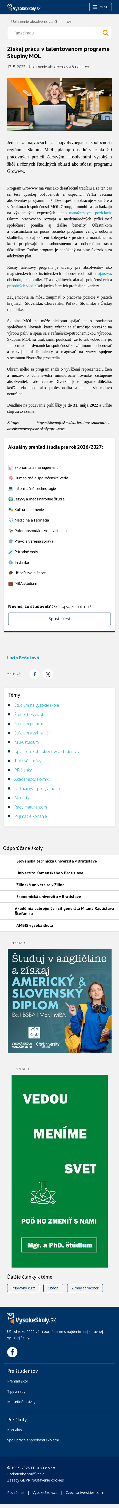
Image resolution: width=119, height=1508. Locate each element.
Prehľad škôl (17, 1381)
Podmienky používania (26, 1473)
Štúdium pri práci (29, 723)
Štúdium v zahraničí (31, 733)
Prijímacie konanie (30, 816)
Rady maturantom (30, 807)
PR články (23, 770)
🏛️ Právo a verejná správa (30, 541)
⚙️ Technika (18, 562)
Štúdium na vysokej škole (36, 705)
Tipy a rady (16, 1391)
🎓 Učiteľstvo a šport (27, 572)
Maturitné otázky (21, 1401)
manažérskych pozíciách (90, 213)
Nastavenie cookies (47, 1480)
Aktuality (21, 798)
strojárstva (102, 273)
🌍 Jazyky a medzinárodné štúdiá (36, 498)
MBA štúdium (26, 742)
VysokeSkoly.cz (45, 1492)
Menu (100, 7)
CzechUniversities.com (84, 1492)
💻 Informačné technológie (32, 488)
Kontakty (14, 1429)
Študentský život (28, 714)
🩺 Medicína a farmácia (28, 520)
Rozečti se (15, 1492)
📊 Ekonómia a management (33, 467)
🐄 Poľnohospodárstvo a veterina (37, 530)
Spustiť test (59, 619)
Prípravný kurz (23, 1288)
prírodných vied (20, 286)
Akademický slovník (31, 779)
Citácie (53, 1288)
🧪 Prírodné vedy (23, 551)
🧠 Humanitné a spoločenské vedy (38, 477)
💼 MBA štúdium (22, 583)
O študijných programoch (37, 788)
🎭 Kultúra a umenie (26, 509)
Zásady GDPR (18, 1480)
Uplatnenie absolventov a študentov (41, 21)
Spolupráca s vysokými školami (33, 1440)
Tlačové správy (27, 761)
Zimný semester (85, 1288)
